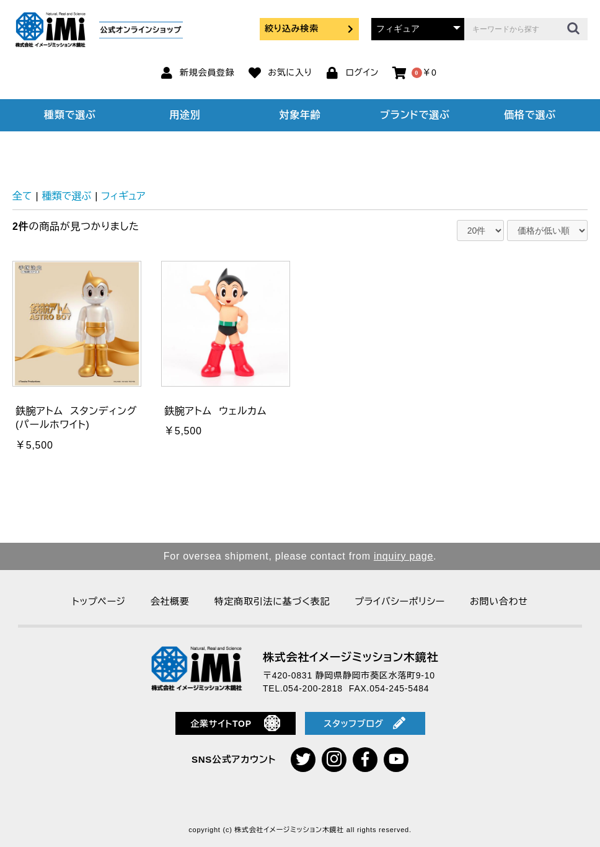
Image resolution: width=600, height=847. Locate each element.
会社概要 (170, 601)
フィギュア (123, 196)
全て (22, 196)
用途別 (184, 115)
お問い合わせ (499, 601)
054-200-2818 (313, 688)
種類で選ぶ (70, 115)
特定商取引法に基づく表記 (272, 601)
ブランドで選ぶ (414, 115)
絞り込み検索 (309, 28)
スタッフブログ (364, 723)
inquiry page (403, 556)
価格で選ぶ (530, 115)
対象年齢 (299, 115)
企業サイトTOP (235, 723)
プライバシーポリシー (400, 601)
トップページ (98, 601)
